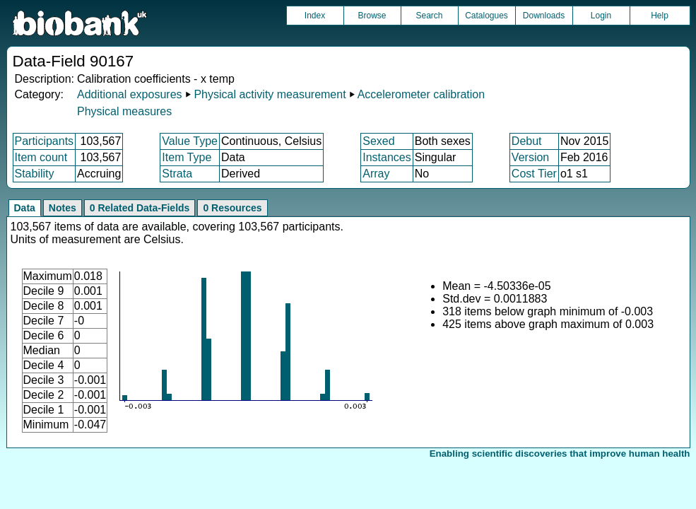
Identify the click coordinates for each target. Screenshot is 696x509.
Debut (527, 141)
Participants (44, 141)
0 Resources (232, 207)
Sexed (378, 141)
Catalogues (486, 16)
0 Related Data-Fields (140, 207)
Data (24, 207)
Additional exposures (129, 94)
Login (601, 16)
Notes (62, 207)
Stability (34, 174)
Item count (41, 157)
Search (428, 16)
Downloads (544, 16)
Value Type (190, 141)
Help (659, 16)
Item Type (186, 157)
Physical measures (124, 111)
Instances (386, 157)
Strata (177, 174)
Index (315, 16)
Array (375, 174)
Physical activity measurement (270, 94)
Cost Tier (534, 174)
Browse (372, 16)
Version (530, 157)
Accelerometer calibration (421, 94)
